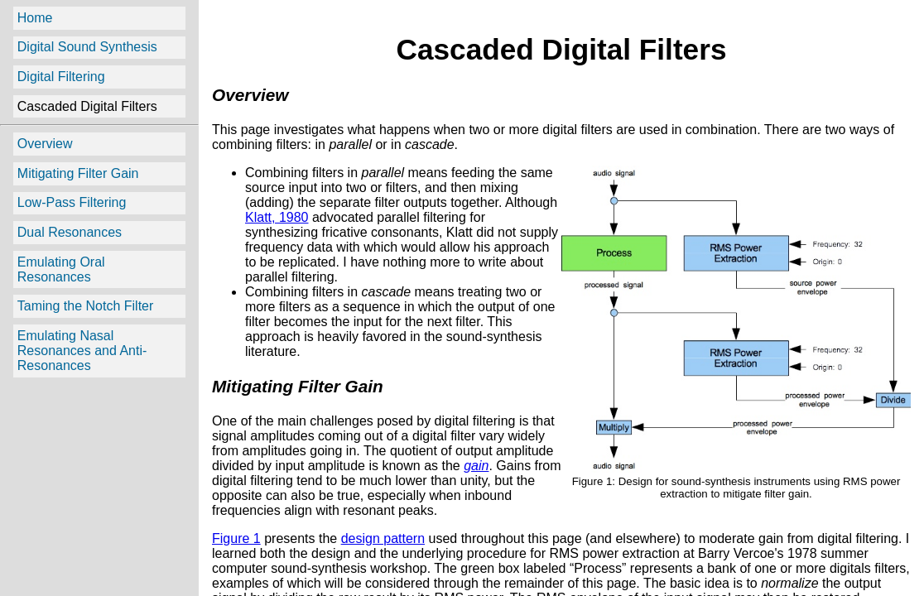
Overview (45, 144)
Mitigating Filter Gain (78, 173)
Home (35, 18)
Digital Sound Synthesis (87, 47)
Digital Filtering (61, 77)
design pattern (383, 538)
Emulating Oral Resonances (61, 269)
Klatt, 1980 (277, 217)
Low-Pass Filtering (72, 202)
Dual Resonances (69, 232)
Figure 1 (236, 538)
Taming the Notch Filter (85, 306)
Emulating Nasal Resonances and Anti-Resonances (82, 350)
